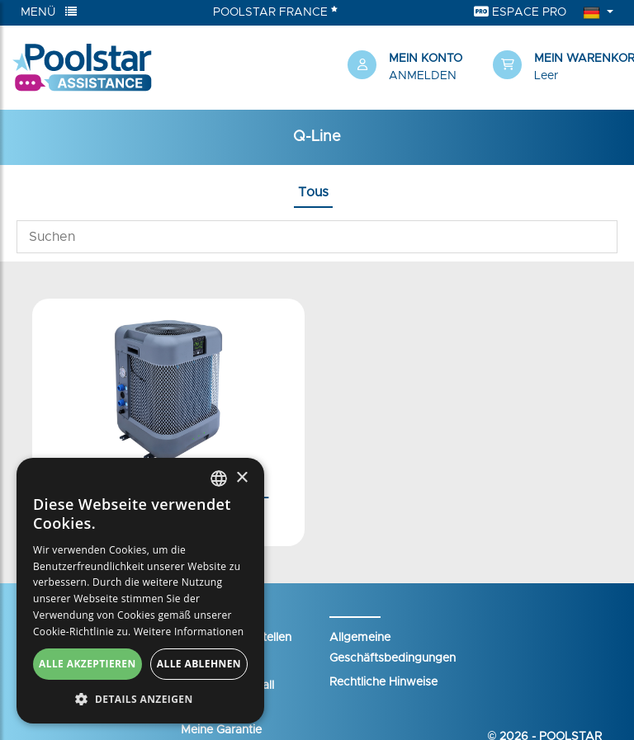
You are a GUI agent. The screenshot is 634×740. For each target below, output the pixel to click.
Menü (49, 12)
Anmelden (423, 76)
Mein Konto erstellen (236, 637)
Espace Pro (520, 12)
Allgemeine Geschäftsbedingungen (392, 648)
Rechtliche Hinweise (383, 682)
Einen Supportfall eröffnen (227, 696)
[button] (557, 67)
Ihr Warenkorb (220, 661)
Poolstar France (275, 11)
